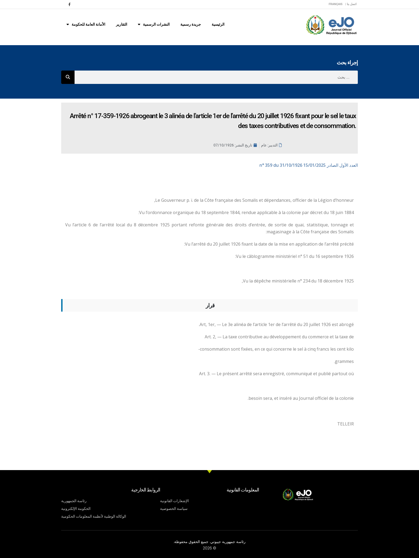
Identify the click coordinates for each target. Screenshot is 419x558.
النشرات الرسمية (154, 24)
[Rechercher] (68, 77)
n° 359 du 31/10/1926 (308, 165)
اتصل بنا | (350, 4)
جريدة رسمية (190, 24)
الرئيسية (218, 24)
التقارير (121, 24)
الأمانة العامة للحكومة (86, 24)
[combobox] (216, 77)
